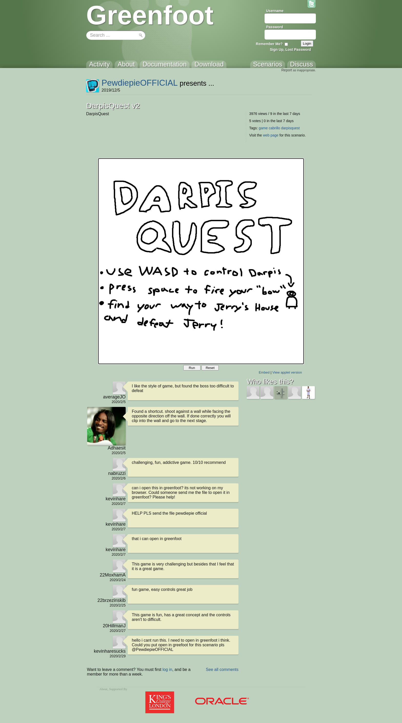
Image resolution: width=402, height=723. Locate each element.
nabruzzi (117, 473)
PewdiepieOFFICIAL (140, 82)
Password (274, 27)
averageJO (114, 396)
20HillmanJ (114, 625)
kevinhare (116, 498)
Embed (264, 372)
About (103, 689)
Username (275, 11)
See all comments (222, 669)
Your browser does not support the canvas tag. (201, 261)
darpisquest (290, 128)
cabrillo (274, 128)
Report (286, 70)
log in (167, 669)
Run (192, 368)
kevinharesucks (110, 651)
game (263, 128)
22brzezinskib (111, 600)
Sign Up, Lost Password (290, 49)
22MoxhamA (113, 575)
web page (270, 135)
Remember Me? (269, 44)
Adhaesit (117, 448)
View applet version (287, 372)
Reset (210, 368)
